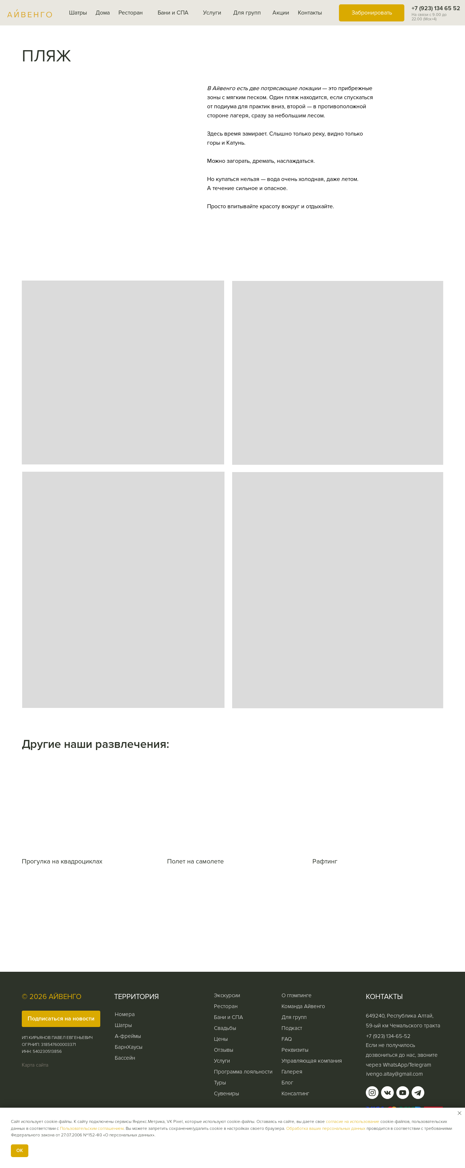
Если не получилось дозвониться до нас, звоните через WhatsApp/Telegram (402, 1055)
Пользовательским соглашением (92, 1128)
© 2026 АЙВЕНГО (51, 996)
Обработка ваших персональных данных (325, 1128)
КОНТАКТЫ (384, 996)
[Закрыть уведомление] (459, 1113)
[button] (61, 1019)
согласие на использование (352, 1121)
